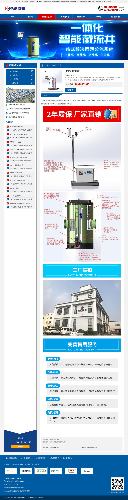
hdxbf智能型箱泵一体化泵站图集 (20, 203)
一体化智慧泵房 (64, 17)
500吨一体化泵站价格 (16, 165)
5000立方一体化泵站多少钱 (18, 157)
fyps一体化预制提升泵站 (17, 180)
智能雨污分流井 (47, 17)
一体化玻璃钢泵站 (10, 458)
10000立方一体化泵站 (16, 126)
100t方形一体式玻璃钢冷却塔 (19, 134)
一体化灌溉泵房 (13, 83)
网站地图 (41, 497)
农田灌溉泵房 (81, 17)
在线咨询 (20, 446)
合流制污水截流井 (93, 447)
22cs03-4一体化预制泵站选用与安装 (21, 149)
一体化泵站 (29, 17)
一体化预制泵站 (13, 71)
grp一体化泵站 (14, 188)
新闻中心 (98, 17)
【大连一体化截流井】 (55, 447)
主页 (12, 17)
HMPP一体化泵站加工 (16, 173)
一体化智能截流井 (14, 75)
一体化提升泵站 (66, 458)
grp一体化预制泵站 (15, 196)
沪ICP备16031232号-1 (33, 497)
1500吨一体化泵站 (15, 142)
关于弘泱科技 (115, 17)
